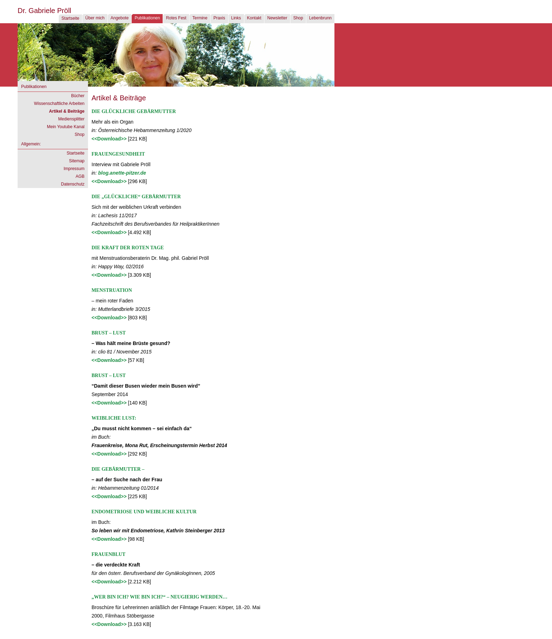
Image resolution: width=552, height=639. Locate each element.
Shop (298, 17)
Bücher (77, 95)
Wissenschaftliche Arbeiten (59, 103)
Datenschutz (72, 184)
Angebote (119, 17)
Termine (199, 17)
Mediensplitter (71, 119)
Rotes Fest (176, 17)
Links (236, 17)
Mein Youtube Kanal (65, 126)
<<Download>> (110, 139)
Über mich (95, 17)
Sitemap (76, 160)
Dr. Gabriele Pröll (44, 10)
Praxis (219, 17)
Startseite (71, 18)
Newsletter (277, 17)
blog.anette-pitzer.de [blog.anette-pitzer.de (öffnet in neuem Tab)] (122, 173)
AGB (80, 176)
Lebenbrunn (320, 17)
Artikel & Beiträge (66, 111)
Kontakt (254, 17)
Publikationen (147, 17)
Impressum (74, 168)
